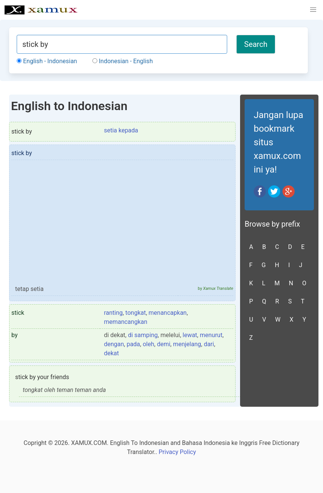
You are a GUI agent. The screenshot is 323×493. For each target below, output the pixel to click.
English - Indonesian (47, 61)
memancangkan (125, 321)
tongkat (135, 312)
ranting (113, 312)
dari (209, 344)
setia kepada (121, 130)
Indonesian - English (122, 61)
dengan (114, 344)
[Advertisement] (122, 226)
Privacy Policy (177, 452)
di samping (143, 335)
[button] (313, 10)
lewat (190, 335)
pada (133, 344)
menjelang (187, 344)
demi (163, 344)
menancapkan (167, 312)
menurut (211, 335)
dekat (111, 353)
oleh (148, 344)
